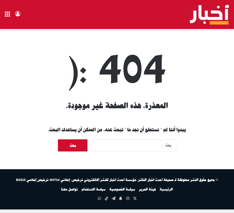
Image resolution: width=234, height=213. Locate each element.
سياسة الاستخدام (93, 189)
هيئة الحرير (147, 189)
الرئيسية (166, 189)
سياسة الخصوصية (122, 189)
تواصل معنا (69, 189)
